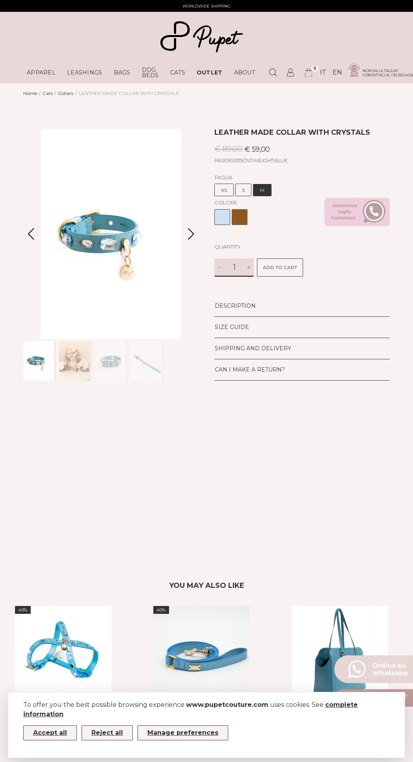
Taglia (223, 177)
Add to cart (280, 267)
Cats (48, 93)
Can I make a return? (250, 369)
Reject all (107, 732)
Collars (65, 93)
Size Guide (232, 327)
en (337, 72)
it (323, 72)
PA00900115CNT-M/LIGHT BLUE (250, 160)
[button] (191, 234)
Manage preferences (182, 732)
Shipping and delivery (253, 348)
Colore (225, 202)
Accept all (50, 732)
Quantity (227, 246)
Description (235, 305)
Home (30, 93)
